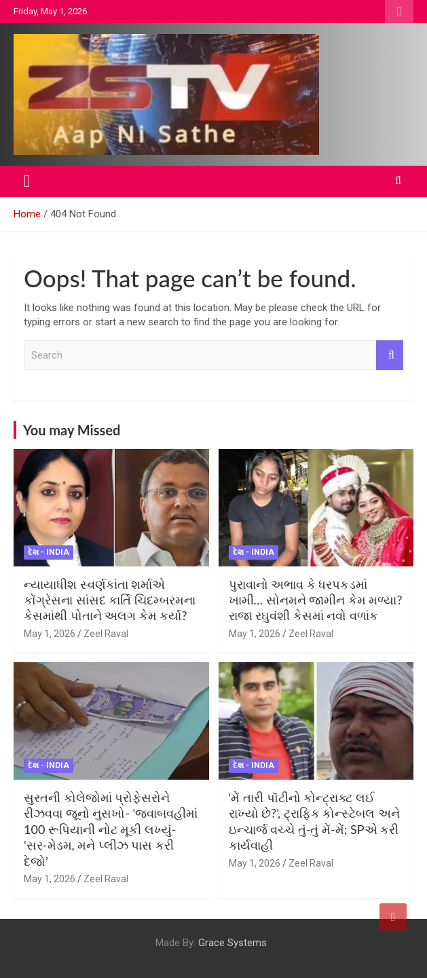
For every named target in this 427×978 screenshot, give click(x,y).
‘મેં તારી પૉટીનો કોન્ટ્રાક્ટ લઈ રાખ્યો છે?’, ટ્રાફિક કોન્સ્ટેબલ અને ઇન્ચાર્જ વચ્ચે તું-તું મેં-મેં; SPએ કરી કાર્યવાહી (315, 821)
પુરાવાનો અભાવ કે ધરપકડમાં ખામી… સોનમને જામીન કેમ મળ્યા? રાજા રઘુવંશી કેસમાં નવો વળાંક (316, 600)
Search (389, 355)
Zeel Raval (105, 633)
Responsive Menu (399, 11)
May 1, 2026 (49, 633)
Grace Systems (232, 943)
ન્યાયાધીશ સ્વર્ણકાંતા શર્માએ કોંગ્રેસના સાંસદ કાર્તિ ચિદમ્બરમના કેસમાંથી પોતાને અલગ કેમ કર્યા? (110, 600)
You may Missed (71, 430)
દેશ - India (48, 552)
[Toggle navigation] (27, 181)
